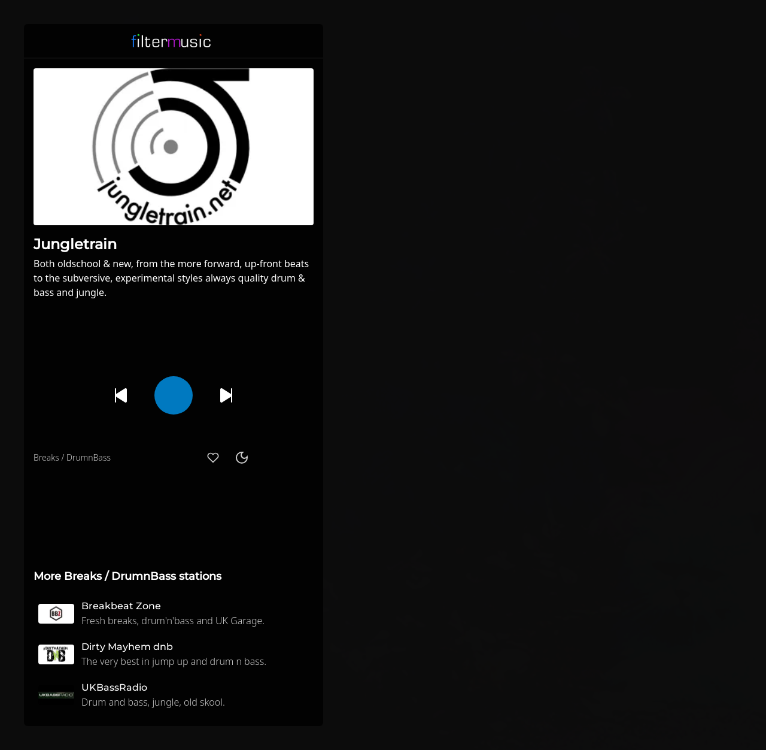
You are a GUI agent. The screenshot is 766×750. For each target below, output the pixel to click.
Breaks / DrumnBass (72, 457)
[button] (306, 40)
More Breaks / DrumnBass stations (127, 576)
